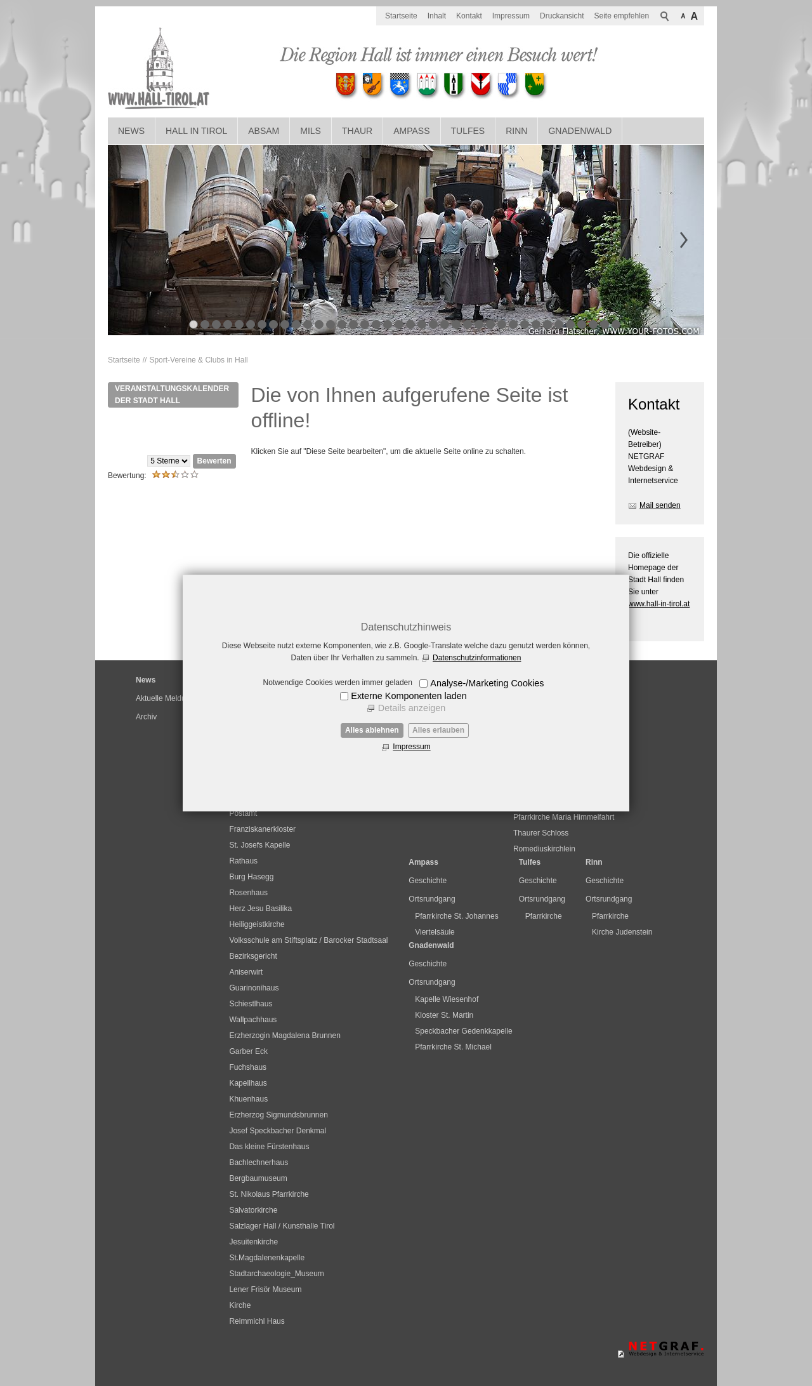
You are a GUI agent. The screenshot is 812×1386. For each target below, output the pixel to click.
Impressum (411, 746)
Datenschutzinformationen (477, 657)
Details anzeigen (411, 708)
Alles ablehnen (372, 730)
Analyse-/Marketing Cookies (487, 683)
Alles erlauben (438, 730)
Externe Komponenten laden (408, 696)
